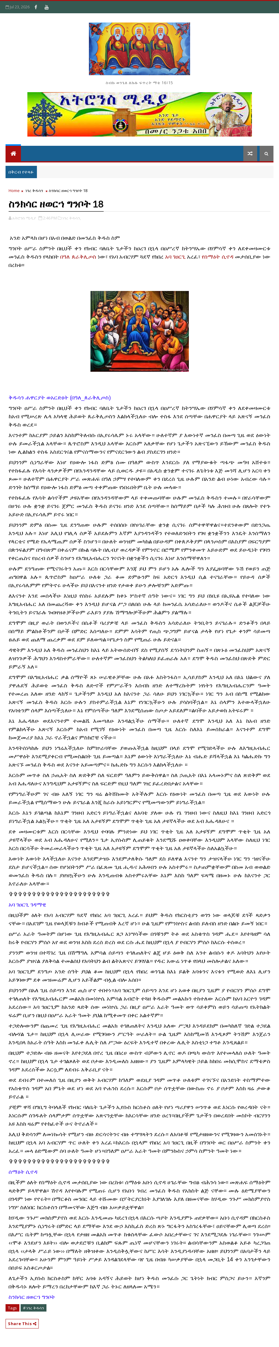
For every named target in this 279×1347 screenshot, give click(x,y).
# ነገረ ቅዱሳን (33, 1308)
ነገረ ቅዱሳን (34, 190)
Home (14, 190)
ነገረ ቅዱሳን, (71, 218)
